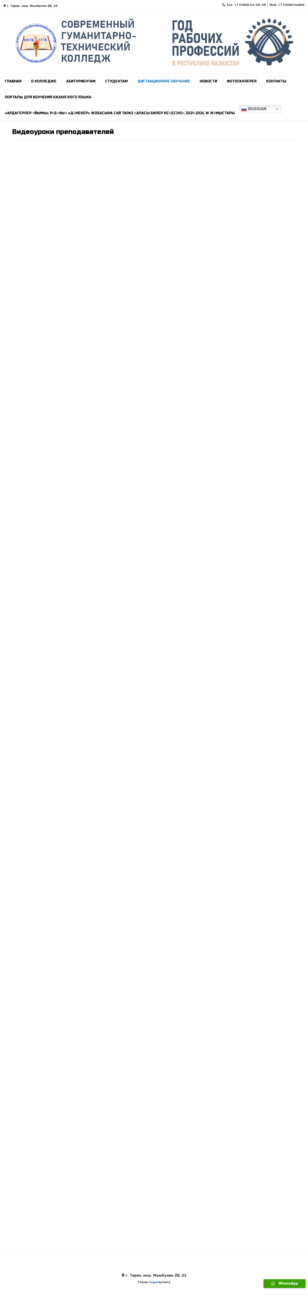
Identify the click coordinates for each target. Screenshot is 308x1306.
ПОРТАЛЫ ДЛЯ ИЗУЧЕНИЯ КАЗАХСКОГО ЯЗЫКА (48, 97)
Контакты (276, 81)
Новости (208, 81)
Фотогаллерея (242, 81)
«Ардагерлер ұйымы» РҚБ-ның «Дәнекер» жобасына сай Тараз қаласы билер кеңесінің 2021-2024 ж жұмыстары (120, 113)
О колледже (44, 81)
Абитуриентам (81, 81)
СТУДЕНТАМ (116, 81)
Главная (13, 81)
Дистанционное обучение (163, 81)
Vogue (153, 1282)
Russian (253, 109)
